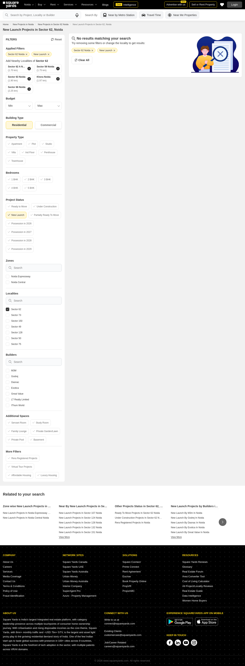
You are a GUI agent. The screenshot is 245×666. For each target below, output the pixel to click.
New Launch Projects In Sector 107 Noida (80, 513)
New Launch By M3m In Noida (186, 513)
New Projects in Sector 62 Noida (53, 24)
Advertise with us (176, 4)
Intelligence (126, 4)
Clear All (82, 60)
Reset (56, 39)
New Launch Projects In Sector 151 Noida (80, 532)
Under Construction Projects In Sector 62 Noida (139, 517)
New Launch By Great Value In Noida (190, 532)
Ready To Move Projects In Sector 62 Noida (137, 513)
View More (64, 537)
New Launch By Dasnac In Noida (188, 522)
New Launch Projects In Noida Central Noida (26, 517)
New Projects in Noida (23, 24)
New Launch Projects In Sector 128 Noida (80, 522)
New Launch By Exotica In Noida (188, 527)
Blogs (105, 4)
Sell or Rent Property (203, 4)
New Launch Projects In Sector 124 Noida (80, 517)
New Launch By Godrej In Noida (187, 517)
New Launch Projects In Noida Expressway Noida (28, 513)
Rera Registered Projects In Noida (132, 522)
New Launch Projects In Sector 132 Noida (80, 527)
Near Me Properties (182, 15)
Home (5, 24)
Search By (91, 15)
